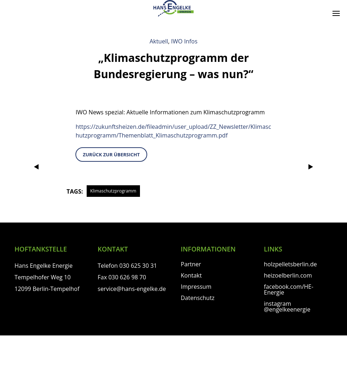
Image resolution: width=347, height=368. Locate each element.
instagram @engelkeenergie (287, 306)
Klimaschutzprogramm (113, 191)
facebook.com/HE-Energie (288, 289)
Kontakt (191, 275)
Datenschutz (198, 298)
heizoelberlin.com (288, 275)
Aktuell (158, 41)
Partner (191, 264)
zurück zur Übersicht (111, 154)
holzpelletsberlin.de (290, 264)
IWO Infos (184, 41)
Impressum (196, 287)
